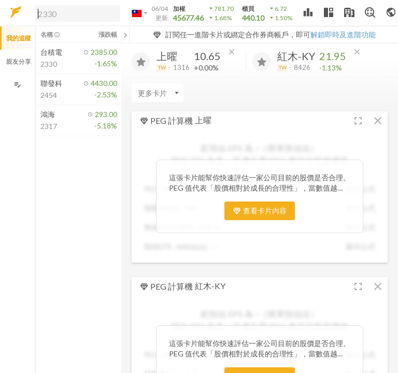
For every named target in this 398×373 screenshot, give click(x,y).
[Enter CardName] (157, 92)
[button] (75, 13)
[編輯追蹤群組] (17, 84)
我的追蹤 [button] (18, 38)
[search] (77, 13)
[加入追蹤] (141, 61)
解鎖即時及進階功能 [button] (343, 34)
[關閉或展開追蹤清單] (125, 34)
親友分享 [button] (18, 61)
